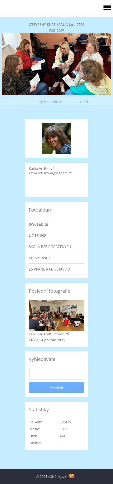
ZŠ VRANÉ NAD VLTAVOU (49, 269)
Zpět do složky (50, 101)
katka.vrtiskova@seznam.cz (50, 173)
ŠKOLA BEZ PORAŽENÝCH (50, 246)
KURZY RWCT (39, 257)
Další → (86, 101)
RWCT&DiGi (38, 224)
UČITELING (37, 235)
